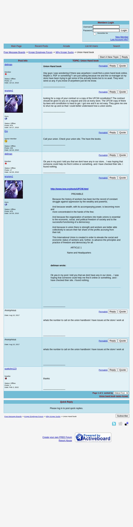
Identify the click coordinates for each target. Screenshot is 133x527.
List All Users (91, 46)
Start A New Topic (109, 57)
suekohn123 (10, 368)
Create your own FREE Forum (57, 437)
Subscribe (122, 415)
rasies (118, 396)
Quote (122, 65)
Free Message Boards (14, 52)
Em (6, 131)
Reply (125, 57)
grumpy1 (9, 90)
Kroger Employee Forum (40, 52)
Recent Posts (41, 46)
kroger (125, 396)
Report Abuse (65, 440)
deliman (8, 64)
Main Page (16, 46)
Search (116, 46)
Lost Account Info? (119, 39)
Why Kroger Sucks (65, 52)
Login (124, 30)
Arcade (66, 46)
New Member (121, 37)
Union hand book (107, 396)
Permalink (103, 66)
